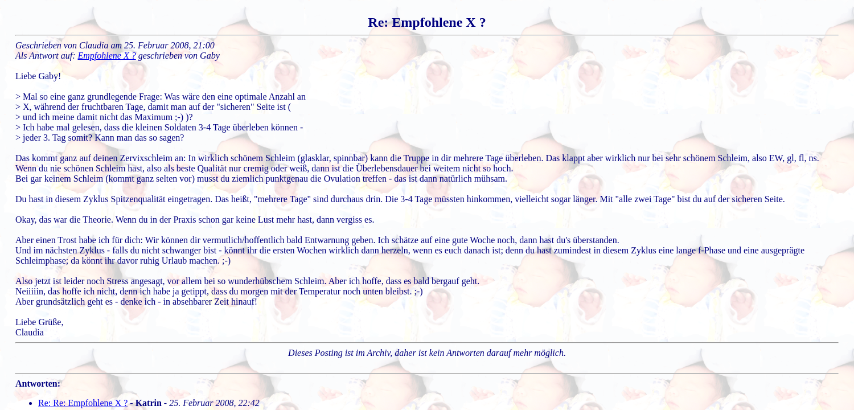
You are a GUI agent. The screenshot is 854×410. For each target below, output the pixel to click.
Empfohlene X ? (107, 55)
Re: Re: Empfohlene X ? (83, 403)
